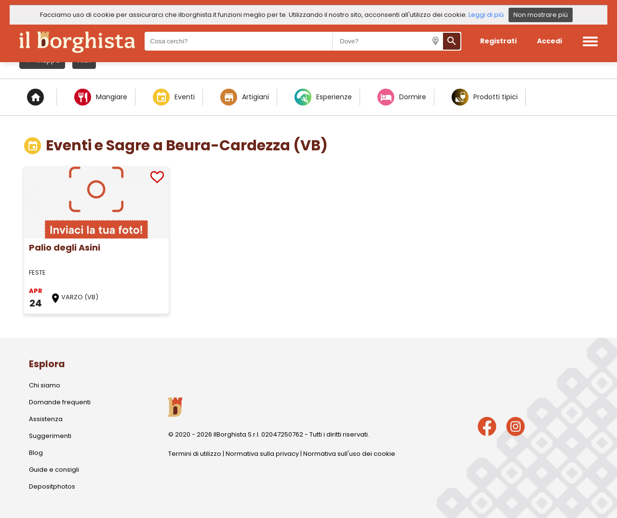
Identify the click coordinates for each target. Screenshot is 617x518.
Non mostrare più (540, 14)
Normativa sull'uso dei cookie (349, 453)
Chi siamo (44, 385)
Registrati (498, 41)
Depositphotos (52, 486)
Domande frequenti (60, 402)
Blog (36, 452)
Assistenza (46, 419)
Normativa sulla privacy (262, 453)
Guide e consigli (54, 469)
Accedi (549, 41)
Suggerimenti (50, 435)
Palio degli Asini (64, 247)
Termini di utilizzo (194, 453)
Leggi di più (486, 14)
